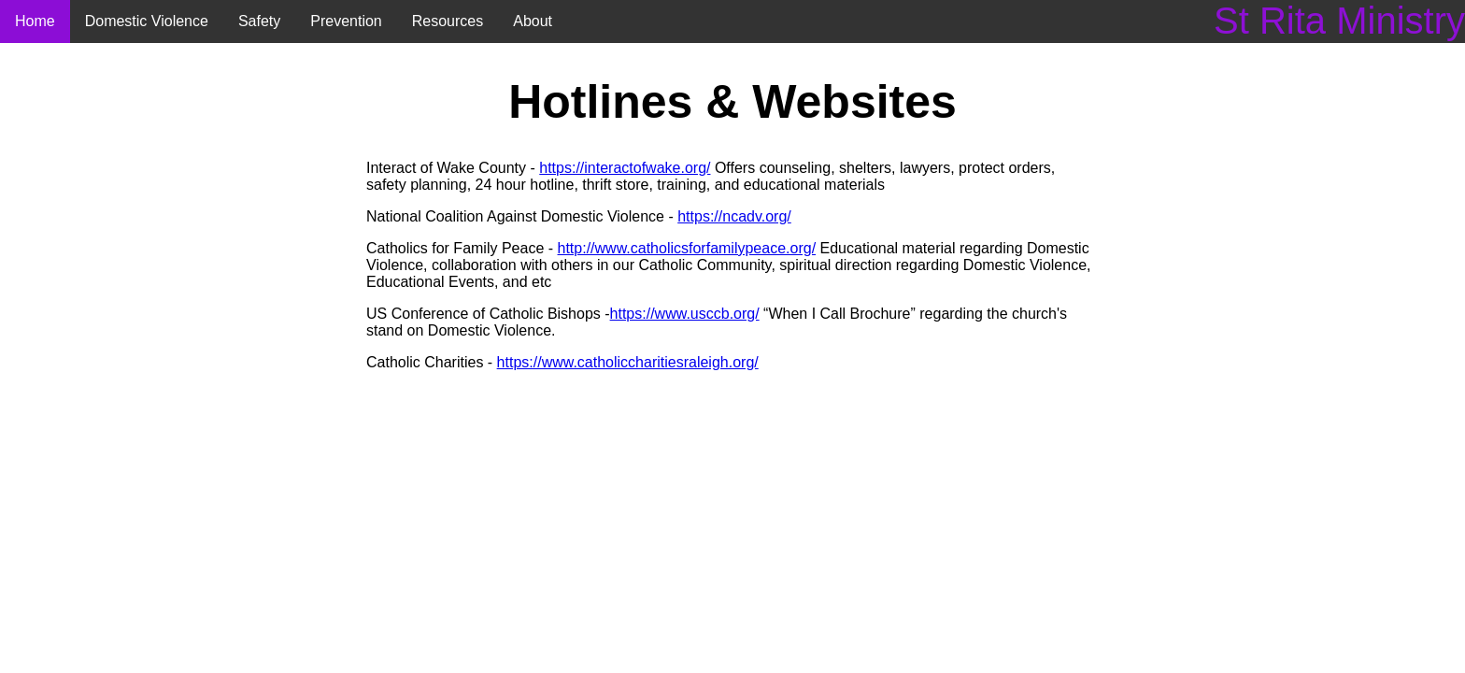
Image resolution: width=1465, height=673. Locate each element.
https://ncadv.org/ (734, 216)
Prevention (346, 21)
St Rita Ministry (1339, 20)
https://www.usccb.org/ (685, 314)
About (532, 21)
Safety (259, 21)
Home (35, 21)
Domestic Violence (146, 21)
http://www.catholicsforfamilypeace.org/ (687, 248)
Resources (447, 21)
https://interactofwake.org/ (624, 168)
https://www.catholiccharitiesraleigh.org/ (628, 362)
